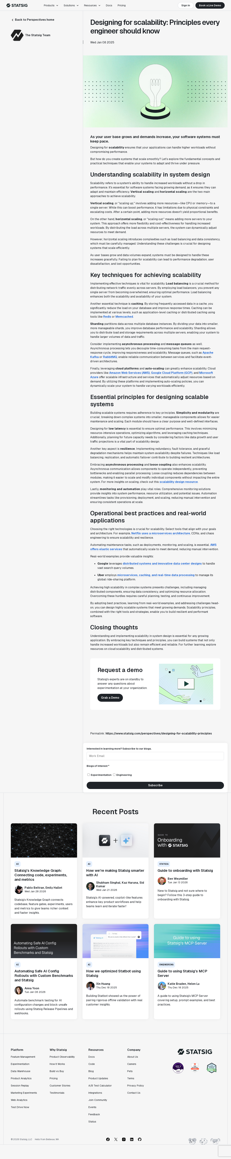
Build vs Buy (57, 1071)
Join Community (97, 1100)
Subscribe (155, 785)
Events (92, 1107)
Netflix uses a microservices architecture (160, 533)
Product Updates (98, 1078)
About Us (132, 1056)
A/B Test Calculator (100, 1085)
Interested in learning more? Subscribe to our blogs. (119, 748)
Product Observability (62, 1056)
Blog (91, 1071)
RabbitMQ (110, 357)
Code (91, 1064)
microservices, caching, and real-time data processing (156, 575)
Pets (130, 1071)
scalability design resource (179, 482)
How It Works (57, 1064)
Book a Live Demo (210, 5)
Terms (130, 1078)
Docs (109, 5)
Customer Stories (60, 1085)
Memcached (124, 317)
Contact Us (133, 1092)
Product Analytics (21, 1078)
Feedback (94, 1114)
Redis (107, 317)
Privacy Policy (135, 1085)
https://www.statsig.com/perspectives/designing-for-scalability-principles (159, 733)
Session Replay (20, 1085)
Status (92, 1121)
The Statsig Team (37, 35)
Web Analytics (19, 1100)
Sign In (185, 5)
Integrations (95, 1092)
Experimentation (20, 1064)
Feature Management (23, 1056)
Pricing (122, 5)
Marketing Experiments (24, 1092)
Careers (131, 1064)
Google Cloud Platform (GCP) (171, 373)
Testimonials (57, 1092)
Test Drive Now (20, 1107)
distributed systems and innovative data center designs (162, 563)
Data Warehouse (20, 1071)
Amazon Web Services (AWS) (129, 373)
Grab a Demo (110, 698)
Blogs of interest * (98, 766)
